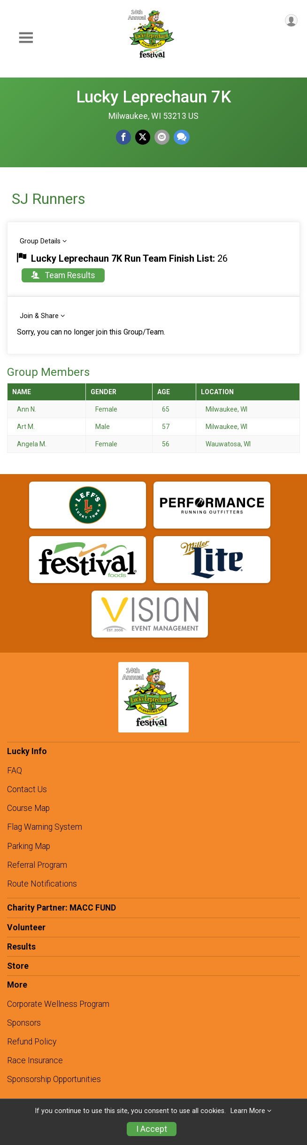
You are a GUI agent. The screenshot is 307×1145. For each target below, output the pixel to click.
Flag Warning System (44, 827)
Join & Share (39, 316)
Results (21, 946)
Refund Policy (31, 1041)
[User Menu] (291, 20)
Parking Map (28, 846)
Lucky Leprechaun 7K (153, 97)
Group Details (40, 241)
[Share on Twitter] (142, 137)
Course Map (28, 808)
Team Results (63, 275)
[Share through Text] (182, 137)
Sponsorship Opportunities (54, 1079)
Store (18, 966)
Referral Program (37, 865)
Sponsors (24, 1023)
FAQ (14, 770)
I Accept (151, 1129)
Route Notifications (42, 883)
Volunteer (26, 927)
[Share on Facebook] (123, 137)
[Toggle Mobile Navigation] (25, 37)
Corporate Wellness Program (58, 1004)
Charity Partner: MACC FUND (61, 907)
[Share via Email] (161, 137)
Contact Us (27, 789)
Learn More (247, 1111)
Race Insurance (35, 1060)
